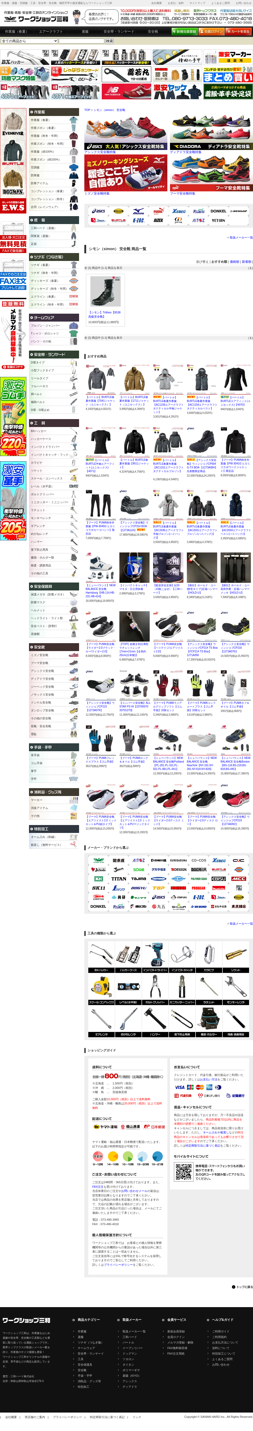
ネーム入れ (210, 1132)
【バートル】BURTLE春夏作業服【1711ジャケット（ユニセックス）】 (134, 401)
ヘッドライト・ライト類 (47, 618)
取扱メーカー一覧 (241, 237)
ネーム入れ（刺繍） (44, 836)
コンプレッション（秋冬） (48, 199)
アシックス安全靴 (42, 670)
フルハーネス (39, 386)
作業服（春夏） (17, 31)
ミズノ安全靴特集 (125, 191)
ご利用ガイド (221, 1331)
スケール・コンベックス (47, 478)
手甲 (34, 778)
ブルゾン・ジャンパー (45, 325)
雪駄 (34, 734)
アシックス (130, 1381)
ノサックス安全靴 (42, 694)
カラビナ (36, 462)
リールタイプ (39, 378)
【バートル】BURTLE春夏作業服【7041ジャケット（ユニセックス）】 (100, 401)
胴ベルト (36, 394)
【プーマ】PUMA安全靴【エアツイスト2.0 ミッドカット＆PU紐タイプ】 (101, 820)
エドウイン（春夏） (44, 296)
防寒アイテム (39, 183)
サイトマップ (197, 3)
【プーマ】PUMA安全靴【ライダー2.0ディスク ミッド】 (168, 820)
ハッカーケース (41, 438)
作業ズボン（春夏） (44, 127)
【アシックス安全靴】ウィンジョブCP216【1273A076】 (235, 648)
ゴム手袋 (36, 763)
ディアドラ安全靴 (42, 678)
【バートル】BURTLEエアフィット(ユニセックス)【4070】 (235, 401)
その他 (35, 815)
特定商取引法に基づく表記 (203, 1145)
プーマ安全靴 (39, 662)
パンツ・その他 (41, 341)
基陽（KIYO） (132, 1375)
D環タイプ (38, 362)
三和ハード (130, 1336)
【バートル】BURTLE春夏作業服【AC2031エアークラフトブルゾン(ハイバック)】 (202, 530)
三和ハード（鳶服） (44, 228)
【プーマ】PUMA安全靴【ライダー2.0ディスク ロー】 (202, 820)
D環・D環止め (40, 409)
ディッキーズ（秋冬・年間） (50, 288)
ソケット (36, 470)
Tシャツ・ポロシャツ (45, 333)
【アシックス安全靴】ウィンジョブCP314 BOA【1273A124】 (133, 526)
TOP (87, 109)
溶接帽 (35, 634)
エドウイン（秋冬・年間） (48, 304)
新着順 (246, 262)
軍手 (34, 771)
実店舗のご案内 (35, 1417)
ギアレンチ (38, 525)
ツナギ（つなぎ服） (91, 1342)
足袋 (34, 243)
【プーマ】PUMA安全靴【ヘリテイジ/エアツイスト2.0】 (168, 648)
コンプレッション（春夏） (48, 191)
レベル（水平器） (42, 486)
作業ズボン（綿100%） (46, 159)
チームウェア (86, 1348)
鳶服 (85, 31)
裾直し (224, 1132)
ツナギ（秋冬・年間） (45, 272)
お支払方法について (225, 1342)
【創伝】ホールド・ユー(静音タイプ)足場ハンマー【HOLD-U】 (202, 589)
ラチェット (38, 510)
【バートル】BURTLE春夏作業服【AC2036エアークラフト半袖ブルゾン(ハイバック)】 (168, 530)
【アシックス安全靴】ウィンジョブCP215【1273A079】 (100, 706)
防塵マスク (38, 602)
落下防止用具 (39, 549)
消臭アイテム (39, 807)
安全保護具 (85, 1364)
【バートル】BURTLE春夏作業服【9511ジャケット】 (134, 463)
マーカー (36, 800)
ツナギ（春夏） (41, 264)
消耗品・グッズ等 (89, 1381)
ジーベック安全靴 (42, 686)
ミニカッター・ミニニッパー (50, 502)
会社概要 (156, 3)
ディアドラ (130, 1386)
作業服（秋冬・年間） (45, 135)
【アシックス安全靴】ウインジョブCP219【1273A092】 (235, 820)
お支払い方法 (208, 1079)
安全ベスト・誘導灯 (44, 626)
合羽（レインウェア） (45, 206)
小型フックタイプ (42, 370)
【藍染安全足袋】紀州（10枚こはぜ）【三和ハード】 (167, 589)
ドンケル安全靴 (41, 702)
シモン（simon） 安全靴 (109, 109)
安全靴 (153, 31)
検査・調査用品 (41, 565)
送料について (221, 1348)
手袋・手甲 (85, 1375)
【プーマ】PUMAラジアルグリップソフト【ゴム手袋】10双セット (167, 706)
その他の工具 (39, 573)
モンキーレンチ (41, 518)
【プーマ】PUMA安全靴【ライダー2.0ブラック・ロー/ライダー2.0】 (101, 648)
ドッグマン (130, 1353)
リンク (137, 1417)
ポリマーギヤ (131, 1370)
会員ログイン (176, 1336)
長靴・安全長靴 (41, 726)
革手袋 (35, 755)
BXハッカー (38, 431)
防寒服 (35, 175)
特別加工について (223, 1353)
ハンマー (36, 541)
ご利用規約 (219, 1336)
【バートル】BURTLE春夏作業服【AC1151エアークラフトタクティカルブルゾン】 (168, 467)
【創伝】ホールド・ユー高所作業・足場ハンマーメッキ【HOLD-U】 (235, 589)
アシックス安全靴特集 (125, 150)
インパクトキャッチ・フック (50, 454)
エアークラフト (51, 31)
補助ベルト (38, 402)
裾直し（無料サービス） (47, 844)
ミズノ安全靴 (39, 655)
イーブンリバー (133, 1348)
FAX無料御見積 (177, 1348)
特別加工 (83, 1386)
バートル (128, 1342)
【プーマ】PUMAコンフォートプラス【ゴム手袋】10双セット (201, 706)
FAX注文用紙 (175, 1353)
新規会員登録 (176, 1331)
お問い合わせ (244, 3)
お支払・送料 (176, 3)
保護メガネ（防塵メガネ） (48, 594)
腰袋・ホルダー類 (42, 557)
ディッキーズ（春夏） (45, 280)
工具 (81, 1359)
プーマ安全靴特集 (211, 191)
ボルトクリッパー (42, 494)
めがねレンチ (39, 533)
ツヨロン (128, 1359)
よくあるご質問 (220, 3)
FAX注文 (98, 1186)
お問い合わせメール (134, 1190)
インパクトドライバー (45, 446)
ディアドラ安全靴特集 (211, 150)
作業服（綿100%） (43, 151)
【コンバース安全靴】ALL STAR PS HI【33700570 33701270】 (134, 706)
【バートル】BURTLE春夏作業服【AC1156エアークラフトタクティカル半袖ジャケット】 (168, 405)
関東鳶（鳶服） (41, 235)
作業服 (82, 1331)
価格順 (234, 262)
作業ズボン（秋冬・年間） (48, 143)
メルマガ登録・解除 (180, 1342)
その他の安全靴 (41, 718)
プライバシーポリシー (118, 1264)
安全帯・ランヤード (119, 31)
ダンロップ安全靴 (42, 710)
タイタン (128, 1364)
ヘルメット (38, 610)
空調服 (35, 167)
